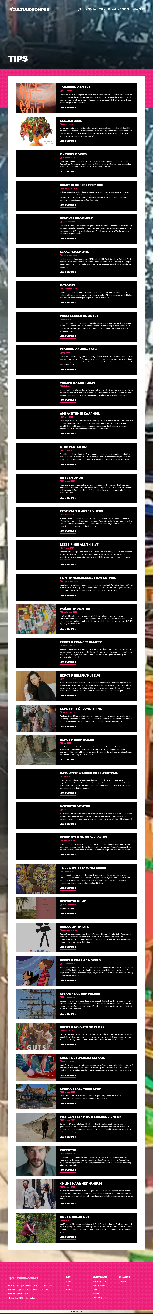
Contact (139, 9)
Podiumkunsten (98, 1285)
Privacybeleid (30, 1298)
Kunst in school (119, 9)
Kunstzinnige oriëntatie (101, 1297)
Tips (102, 9)
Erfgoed (95, 1293)
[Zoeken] (79, 9)
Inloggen (122, 1281)
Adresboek (99, 1277)
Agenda (91, 9)
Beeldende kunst (99, 1281)
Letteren (95, 1289)
